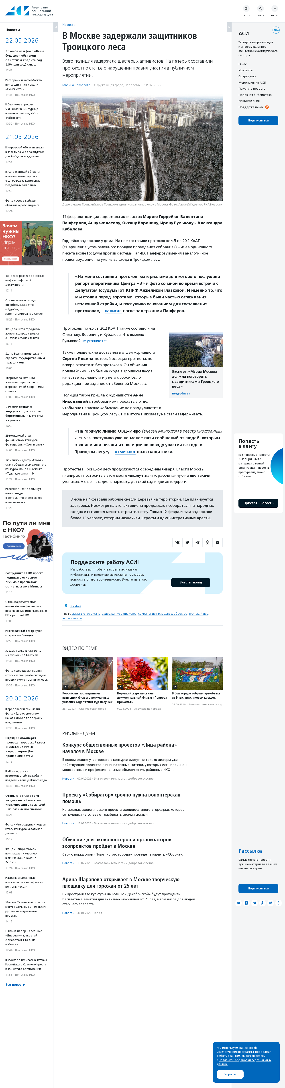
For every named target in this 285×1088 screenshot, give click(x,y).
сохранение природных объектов (162, 614)
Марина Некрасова (76, 85)
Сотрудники (247, 76)
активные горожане (85, 614)
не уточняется (94, 341)
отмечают (125, 451)
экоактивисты (72, 618)
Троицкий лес (198, 614)
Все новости (15, 985)
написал (113, 311)
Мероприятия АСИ (252, 82)
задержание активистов (119, 614)
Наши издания (249, 101)
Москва (75, 606)
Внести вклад (190, 582)
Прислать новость (251, 88)
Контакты (245, 70)
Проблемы (132, 85)
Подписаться (258, 120)
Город (98, 913)
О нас (242, 64)
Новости (68, 25)
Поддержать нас (250, 107)
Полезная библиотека (255, 94)
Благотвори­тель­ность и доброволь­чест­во (216, 704)
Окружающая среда (108, 85)
